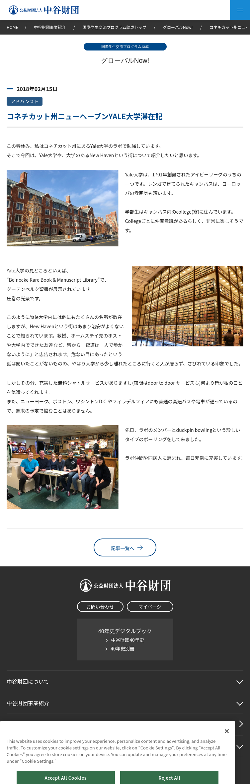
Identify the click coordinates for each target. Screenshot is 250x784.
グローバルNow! (178, 27)
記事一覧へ (125, 547)
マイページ (150, 606)
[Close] (226, 742)
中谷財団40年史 (127, 640)
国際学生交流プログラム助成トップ (114, 27)
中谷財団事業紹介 (50, 27)
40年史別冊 (122, 648)
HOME (12, 27)
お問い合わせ (100, 606)
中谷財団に (28, 681)
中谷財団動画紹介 (28, 725)
